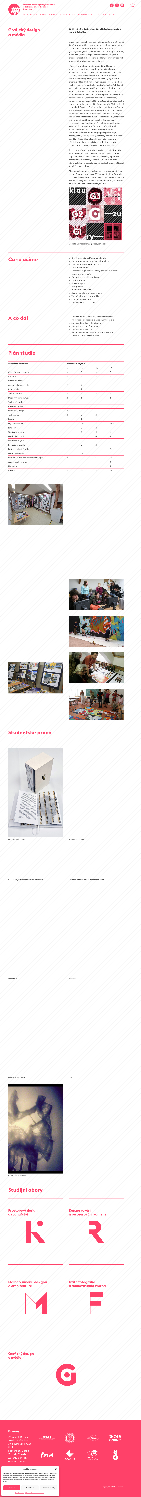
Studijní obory (55, 14)
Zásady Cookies (18, 1454)
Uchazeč (33, 14)
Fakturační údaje (18, 1450)
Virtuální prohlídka (85, 14)
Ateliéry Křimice (18, 1440)
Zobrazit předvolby (48, 1488)
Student (43, 14)
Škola (25, 14)
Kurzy (104, 14)
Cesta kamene (69, 14)
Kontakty (112, 14)
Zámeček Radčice (19, 1436)
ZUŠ (97, 14)
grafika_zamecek (98, 243)
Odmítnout (30, 1488)
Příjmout (12, 1488)
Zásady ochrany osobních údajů (34, 1493)
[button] (56, 1469)
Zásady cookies (19, 1493)
